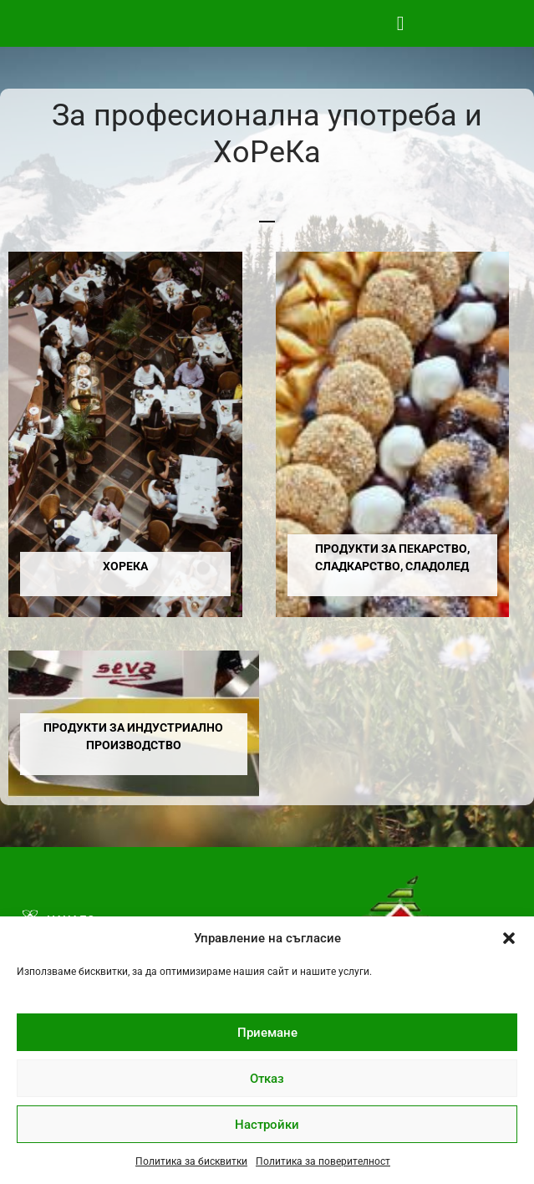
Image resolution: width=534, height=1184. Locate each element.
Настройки (267, 1124)
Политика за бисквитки (191, 1161)
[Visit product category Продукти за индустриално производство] (133, 723)
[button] (509, 938)
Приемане (267, 1032)
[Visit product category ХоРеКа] (125, 434)
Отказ (267, 1078)
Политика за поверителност (323, 1161)
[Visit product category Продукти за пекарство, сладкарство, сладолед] (393, 434)
